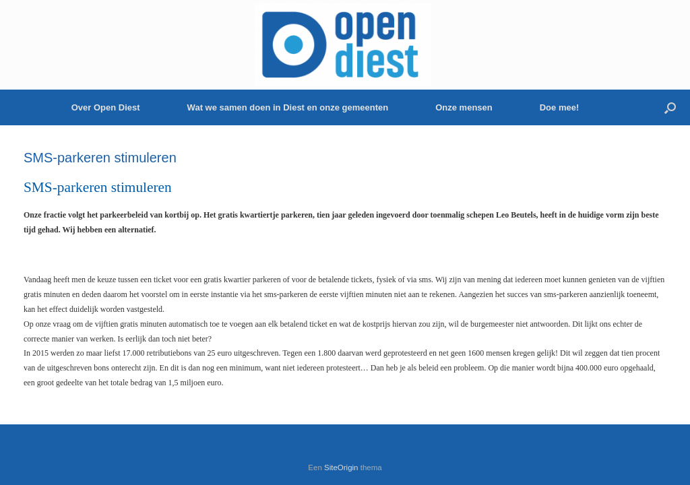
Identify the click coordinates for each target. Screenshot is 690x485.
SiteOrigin (341, 467)
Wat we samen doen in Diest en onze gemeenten (288, 107)
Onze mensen (464, 107)
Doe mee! (559, 107)
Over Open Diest (105, 107)
